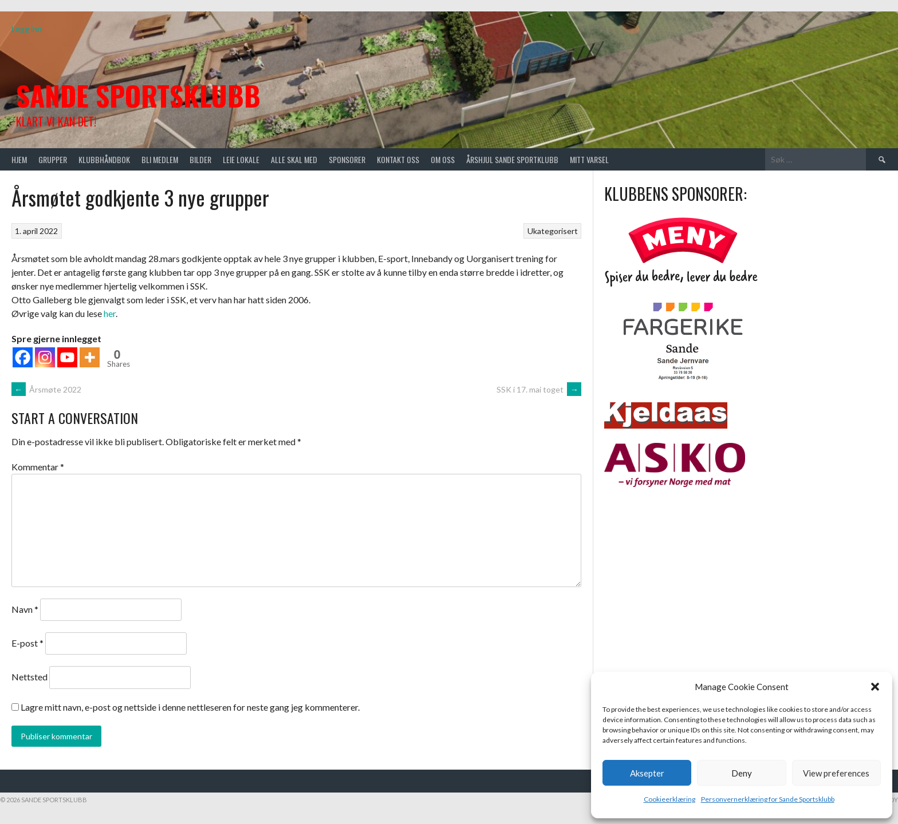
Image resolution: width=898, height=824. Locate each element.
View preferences (836, 773)
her (110, 313)
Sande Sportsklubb (138, 95)
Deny (741, 773)
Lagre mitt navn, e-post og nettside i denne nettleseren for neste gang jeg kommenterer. (190, 707)
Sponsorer (347, 159)
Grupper (52, 159)
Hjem (19, 159)
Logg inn (26, 29)
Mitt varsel (589, 159)
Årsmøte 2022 (46, 389)
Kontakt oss (398, 159)
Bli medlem (159, 159)
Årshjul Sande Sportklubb (512, 159)
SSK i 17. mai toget (539, 389)
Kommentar (37, 466)
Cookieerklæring (669, 799)
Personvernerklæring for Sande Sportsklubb (767, 799)
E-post (27, 642)
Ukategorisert (552, 231)
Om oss (443, 159)
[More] (90, 357)
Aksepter (647, 773)
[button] (875, 686)
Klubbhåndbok (104, 159)
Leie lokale (241, 159)
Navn (24, 609)
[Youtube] (67, 357)
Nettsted (29, 676)
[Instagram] (45, 357)
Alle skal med (294, 159)
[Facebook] (23, 357)
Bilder (200, 159)
